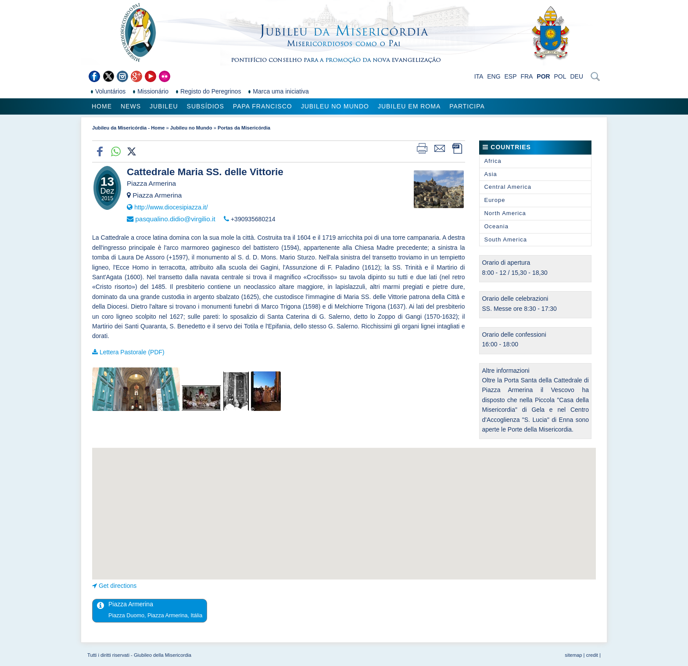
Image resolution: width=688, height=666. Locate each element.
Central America (507, 187)
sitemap (573, 655)
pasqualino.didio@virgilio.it (175, 219)
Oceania (496, 226)
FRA (526, 76)
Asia (490, 174)
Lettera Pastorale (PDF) (132, 352)
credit (592, 655)
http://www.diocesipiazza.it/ (171, 207)
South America (505, 239)
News (131, 106)
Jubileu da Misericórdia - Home (128, 127)
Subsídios (205, 106)
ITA (479, 76)
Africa (492, 161)
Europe (494, 200)
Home (102, 106)
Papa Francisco (262, 106)
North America (505, 213)
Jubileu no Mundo (335, 106)
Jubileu (164, 106)
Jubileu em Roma (409, 106)
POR (543, 76)
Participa (467, 106)
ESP (511, 76)
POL (560, 76)
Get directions (117, 585)
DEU (576, 76)
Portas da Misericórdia (244, 127)
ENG (493, 76)
